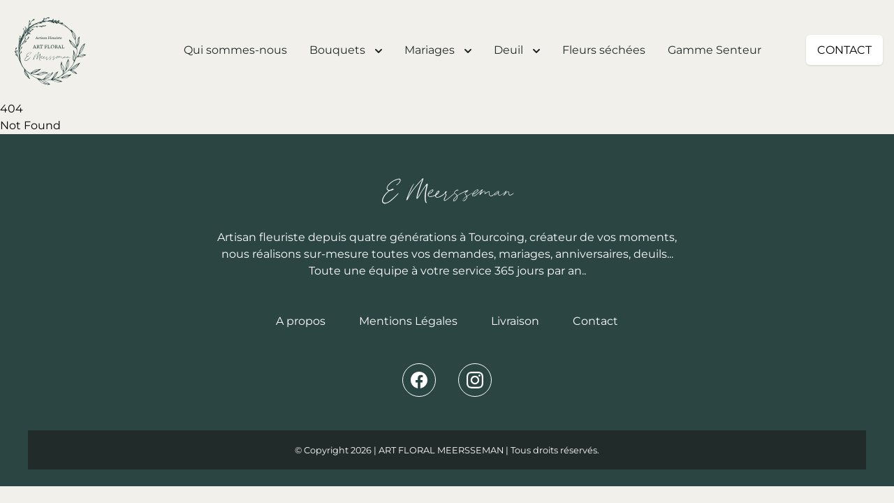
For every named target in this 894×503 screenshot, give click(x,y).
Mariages (437, 50)
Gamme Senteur (714, 50)
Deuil (517, 50)
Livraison (515, 321)
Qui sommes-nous (235, 50)
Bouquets (345, 50)
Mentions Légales (408, 321)
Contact (595, 321)
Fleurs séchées (603, 50)
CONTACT (844, 50)
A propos (300, 321)
